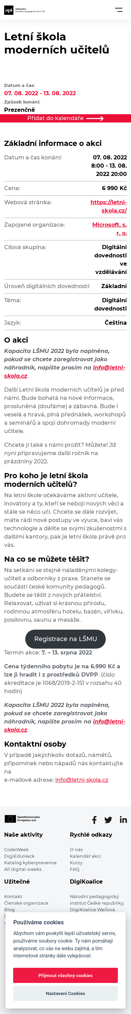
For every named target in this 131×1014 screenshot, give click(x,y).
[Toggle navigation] (119, 9)
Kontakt (13, 896)
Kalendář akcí (85, 856)
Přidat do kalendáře (65, 118)
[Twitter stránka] (111, 820)
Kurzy (76, 862)
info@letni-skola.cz (81, 780)
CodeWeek (16, 849)
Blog (9, 909)
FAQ (74, 869)
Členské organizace (26, 903)
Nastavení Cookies (65, 993)
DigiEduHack (19, 856)
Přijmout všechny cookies (65, 975)
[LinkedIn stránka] (123, 820)
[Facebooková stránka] (97, 820)
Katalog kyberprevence (30, 862)
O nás (76, 849)
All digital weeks (22, 869)
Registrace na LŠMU (65, 639)
